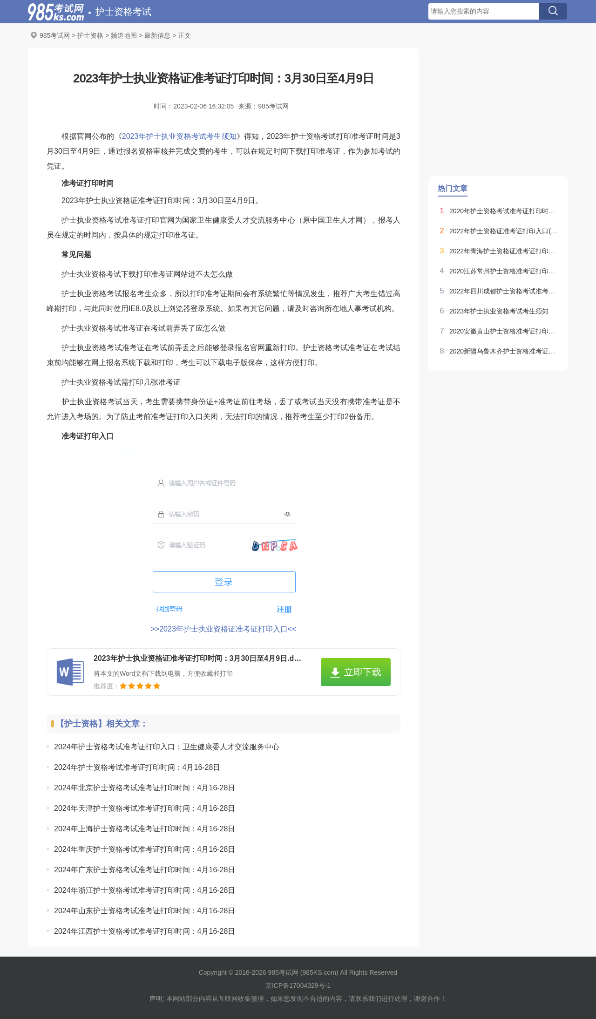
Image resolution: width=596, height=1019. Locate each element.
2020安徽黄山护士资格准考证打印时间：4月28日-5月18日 (504, 331)
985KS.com (319, 972)
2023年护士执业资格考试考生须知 (179, 136)
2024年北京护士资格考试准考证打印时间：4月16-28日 (144, 788)
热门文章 (452, 188)
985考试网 (55, 35)
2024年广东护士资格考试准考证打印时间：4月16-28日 (144, 870)
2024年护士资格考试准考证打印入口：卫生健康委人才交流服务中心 (166, 747)
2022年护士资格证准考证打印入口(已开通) (504, 231)
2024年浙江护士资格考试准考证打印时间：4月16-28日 (144, 890)
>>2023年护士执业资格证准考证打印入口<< (224, 629)
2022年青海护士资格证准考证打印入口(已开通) (504, 251)
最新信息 (157, 35)
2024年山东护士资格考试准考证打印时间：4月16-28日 (144, 911)
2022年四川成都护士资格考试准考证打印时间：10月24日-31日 (504, 291)
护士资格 (90, 35)
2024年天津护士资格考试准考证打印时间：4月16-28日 (144, 808)
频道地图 (124, 35)
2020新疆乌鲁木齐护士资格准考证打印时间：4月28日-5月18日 (504, 351)
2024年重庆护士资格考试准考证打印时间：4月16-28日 (144, 849)
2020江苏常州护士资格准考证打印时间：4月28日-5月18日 (504, 271)
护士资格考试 (123, 12)
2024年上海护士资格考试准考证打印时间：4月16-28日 (144, 829)
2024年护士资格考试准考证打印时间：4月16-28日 (137, 767)
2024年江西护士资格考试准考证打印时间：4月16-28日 (144, 931)
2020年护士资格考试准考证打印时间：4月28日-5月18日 (504, 211)
